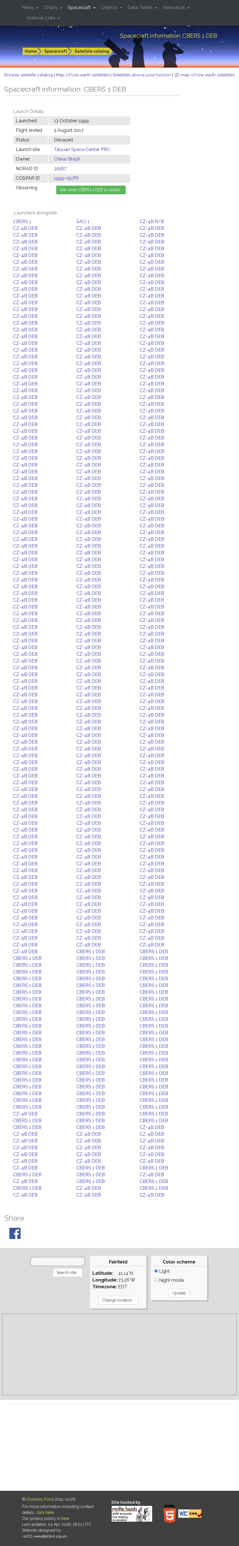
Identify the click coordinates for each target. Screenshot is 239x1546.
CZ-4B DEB (25, 228)
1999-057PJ (66, 178)
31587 (60, 168)
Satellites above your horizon (142, 74)
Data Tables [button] (141, 7)
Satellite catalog (92, 51)
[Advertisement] (119, 1354)
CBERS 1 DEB (90, 951)
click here (45, 1512)
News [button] (28, 7)
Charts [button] (51, 7)
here (65, 1518)
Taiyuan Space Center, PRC (82, 149)
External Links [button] (42, 18)
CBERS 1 (22, 221)
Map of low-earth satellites (83, 74)
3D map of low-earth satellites (204, 74)
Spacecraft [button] (80, 7)
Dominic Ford (40, 1499)
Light (162, 1271)
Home (31, 51)
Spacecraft (55, 51)
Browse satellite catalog (29, 74)
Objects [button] (110, 7)
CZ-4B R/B (152, 221)
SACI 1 (83, 221)
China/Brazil (67, 159)
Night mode (169, 1280)
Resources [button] (174, 7)
